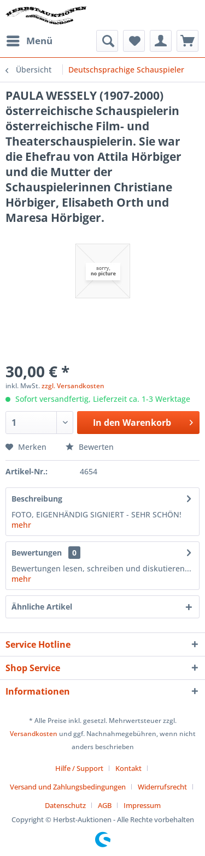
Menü (29, 39)
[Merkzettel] (134, 41)
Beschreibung (36, 498)
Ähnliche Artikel (41, 606)
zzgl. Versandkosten (73, 385)
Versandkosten (33, 733)
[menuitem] (29, 41)
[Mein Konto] (161, 41)
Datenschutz (65, 805)
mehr (21, 525)
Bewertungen (36, 552)
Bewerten (90, 447)
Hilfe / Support (79, 768)
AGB (105, 805)
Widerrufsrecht (162, 787)
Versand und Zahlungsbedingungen (68, 787)
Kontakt (128, 768)
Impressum (142, 805)
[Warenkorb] (187, 41)
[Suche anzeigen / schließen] (107, 41)
